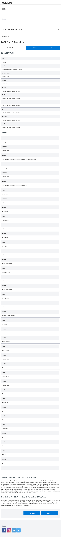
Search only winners (8, 23)
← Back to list (9, 47)
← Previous (34, 48)
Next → (52, 48)
